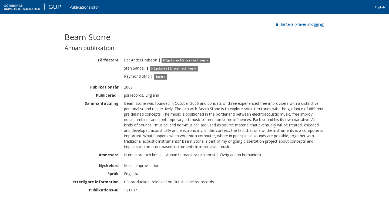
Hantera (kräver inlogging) (300, 24)
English (380, 7)
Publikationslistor (84, 7)
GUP (54, 7)
